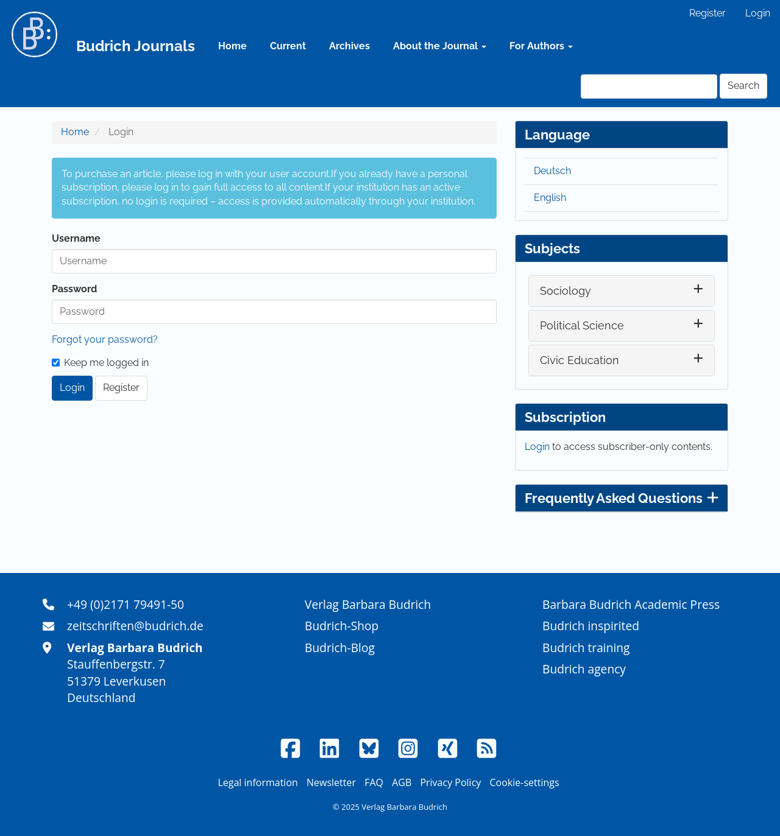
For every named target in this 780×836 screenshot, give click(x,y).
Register (707, 13)
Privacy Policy (450, 782)
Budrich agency (584, 669)
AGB (401, 782)
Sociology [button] (565, 290)
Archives (349, 46)
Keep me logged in (100, 362)
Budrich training (586, 647)
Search (743, 85)
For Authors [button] (541, 46)
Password (74, 289)
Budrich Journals (135, 46)
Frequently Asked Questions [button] (621, 498)
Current (288, 46)
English (550, 197)
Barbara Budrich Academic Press (631, 604)
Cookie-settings (524, 782)
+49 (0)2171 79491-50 (125, 604)
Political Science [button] (582, 325)
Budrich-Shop (341, 625)
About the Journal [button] (439, 46)
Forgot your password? (105, 339)
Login (757, 13)
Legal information (257, 782)
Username (76, 238)
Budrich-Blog (340, 647)
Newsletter (331, 782)
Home (232, 46)
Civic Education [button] (579, 360)
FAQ (373, 782)
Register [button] (121, 387)
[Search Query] (649, 86)
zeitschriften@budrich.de (135, 625)
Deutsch (552, 171)
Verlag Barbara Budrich (368, 604)
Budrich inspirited (590, 625)
